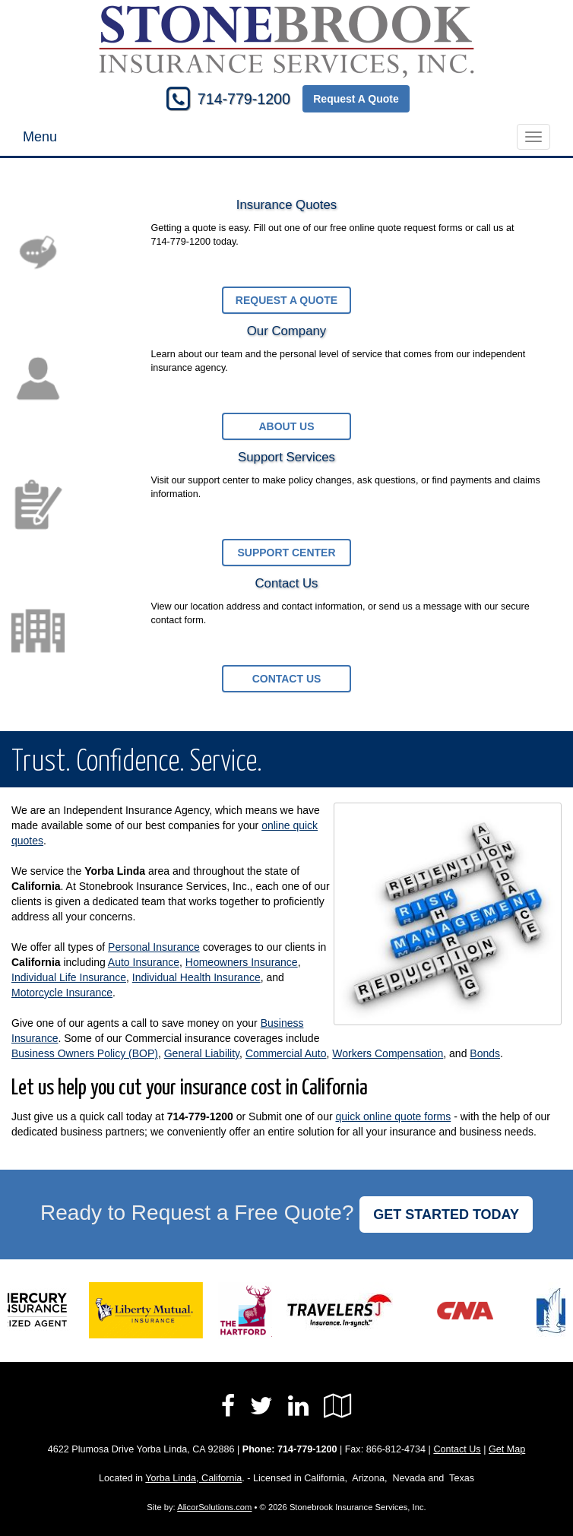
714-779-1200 (244, 98)
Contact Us (286, 679)
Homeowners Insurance (241, 962)
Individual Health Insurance (196, 977)
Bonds (485, 1053)
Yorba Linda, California (193, 1478)
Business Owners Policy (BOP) (84, 1053)
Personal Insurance (154, 947)
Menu (40, 136)
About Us (286, 426)
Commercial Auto (286, 1053)
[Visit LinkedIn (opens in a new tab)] (298, 1406)
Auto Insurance (143, 962)
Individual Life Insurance (68, 977)
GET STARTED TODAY (446, 1214)
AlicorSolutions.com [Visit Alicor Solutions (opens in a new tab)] (214, 1507)
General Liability (201, 1053)
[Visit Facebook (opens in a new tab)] (228, 1406)
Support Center (286, 552)
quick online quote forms (393, 1116)
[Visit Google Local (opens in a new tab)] (337, 1406)
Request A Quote (356, 99)
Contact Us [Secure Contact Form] (456, 1449)
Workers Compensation (387, 1053)
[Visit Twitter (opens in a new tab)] (261, 1406)
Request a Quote (286, 300)
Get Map (507, 1449)
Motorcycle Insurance (61, 993)
